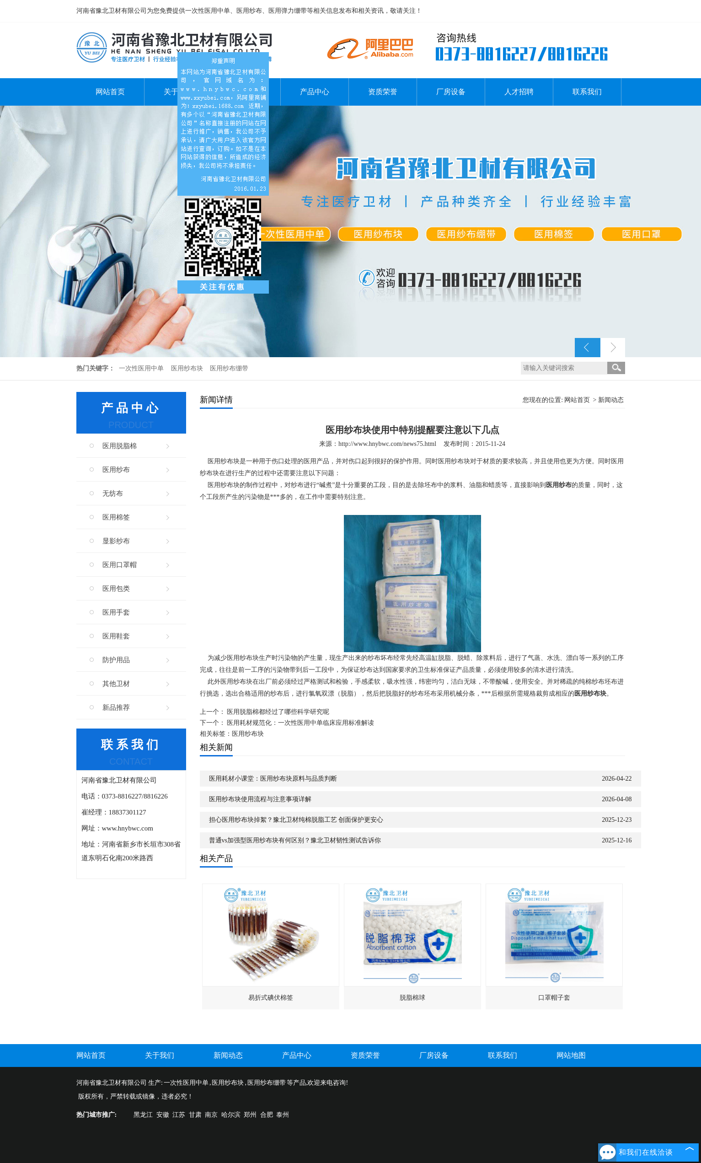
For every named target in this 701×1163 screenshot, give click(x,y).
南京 (211, 1114)
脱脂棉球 (412, 997)
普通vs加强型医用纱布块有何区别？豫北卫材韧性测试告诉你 (295, 840)
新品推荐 (116, 707)
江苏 (178, 1114)
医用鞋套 (116, 636)
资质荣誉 (382, 92)
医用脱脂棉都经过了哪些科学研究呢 (278, 711)
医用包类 (116, 588)
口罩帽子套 (554, 997)
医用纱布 (116, 469)
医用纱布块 (188, 368)
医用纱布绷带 (229, 368)
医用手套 (116, 612)
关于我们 (159, 1055)
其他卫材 (116, 683)
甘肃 (195, 1114)
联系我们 (587, 92)
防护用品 (116, 660)
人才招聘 (519, 92)
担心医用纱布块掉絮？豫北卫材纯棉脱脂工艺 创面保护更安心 (296, 819)
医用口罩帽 (119, 564)
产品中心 (314, 92)
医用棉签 (116, 517)
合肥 (266, 1114)
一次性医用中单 (142, 368)
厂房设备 (451, 92)
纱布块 (249, 657)
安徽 (162, 1114)
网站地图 (571, 1055)
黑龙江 (143, 1114)
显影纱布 (116, 541)
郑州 (250, 1114)
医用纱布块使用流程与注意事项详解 (260, 799)
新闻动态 (611, 400)
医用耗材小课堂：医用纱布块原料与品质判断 (273, 778)
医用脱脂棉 (119, 446)
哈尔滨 (231, 1114)
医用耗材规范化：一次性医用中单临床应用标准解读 (300, 722)
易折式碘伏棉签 (270, 997)
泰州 (282, 1114)
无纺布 (112, 493)
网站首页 (110, 92)
